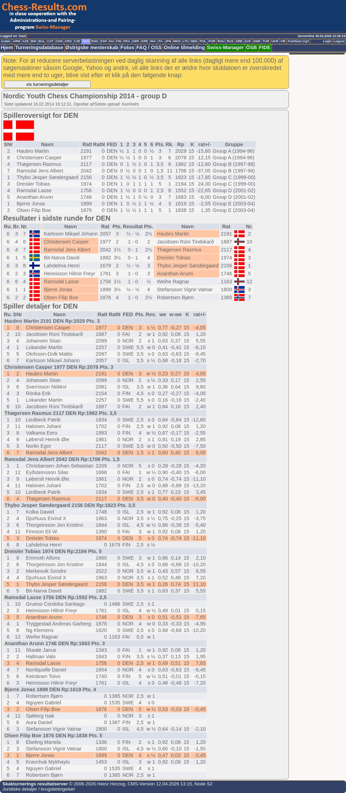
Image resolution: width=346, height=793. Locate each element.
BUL (41, 41)
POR (211, 41)
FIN (118, 41)
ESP (103, 41)
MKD (177, 41)
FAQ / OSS (149, 47)
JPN (168, 41)
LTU (186, 41)
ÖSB (251, 47)
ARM (16, 41)
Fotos (127, 47)
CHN (59, 41)
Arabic (6, 41)
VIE (282, 41)
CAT (50, 41)
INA (153, 41)
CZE (77, 41)
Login (327, 41)
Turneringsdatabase (39, 47)
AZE (25, 41)
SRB (239, 41)
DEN (85, 41)
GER (135, 41)
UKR (274, 41)
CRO (68, 41)
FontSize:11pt (298, 41)
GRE (144, 41)
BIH (33, 41)
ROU (221, 41)
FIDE (265, 47)
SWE (257, 41)
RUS (230, 41)
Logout (339, 41)
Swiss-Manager (225, 47)
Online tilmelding (184, 47)
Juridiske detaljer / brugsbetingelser (38, 789)
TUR (266, 41)
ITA (160, 41)
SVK (248, 41)
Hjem (7, 47)
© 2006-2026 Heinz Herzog (96, 783)
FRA (126, 41)
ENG (94, 41)
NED (194, 41)
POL (203, 41)
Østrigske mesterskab (91, 47)
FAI (111, 41)
